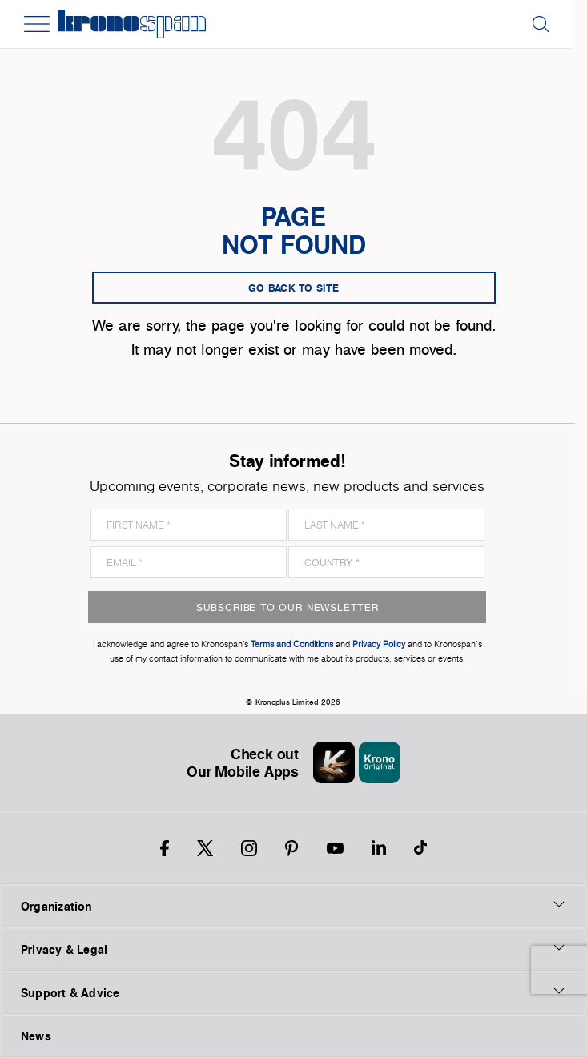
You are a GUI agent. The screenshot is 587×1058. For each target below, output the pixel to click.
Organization (293, 906)
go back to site (294, 287)
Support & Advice (293, 992)
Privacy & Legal (293, 949)
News (36, 1036)
